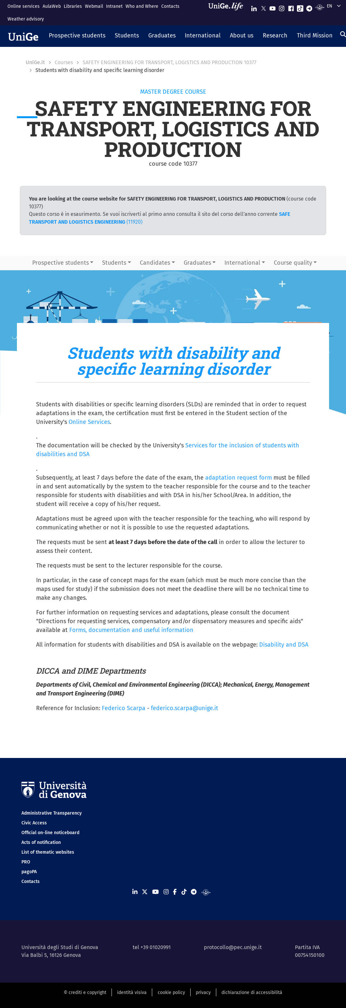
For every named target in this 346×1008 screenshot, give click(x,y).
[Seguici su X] (263, 7)
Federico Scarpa (123, 708)
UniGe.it (35, 62)
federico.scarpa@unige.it (184, 708)
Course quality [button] (293, 262)
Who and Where (142, 6)
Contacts (170, 6)
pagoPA (29, 872)
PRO (25, 862)
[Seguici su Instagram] (281, 7)
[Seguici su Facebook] (291, 7)
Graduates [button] (197, 262)
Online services (23, 6)
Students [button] (114, 262)
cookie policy (171, 992)
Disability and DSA (283, 644)
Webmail (94, 6)
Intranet (114, 6)
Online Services (89, 422)
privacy (203, 992)
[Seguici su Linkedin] (254, 7)
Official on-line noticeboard (50, 832)
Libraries (73, 6)
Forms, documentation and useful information (131, 630)
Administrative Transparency (51, 813)
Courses (64, 62)
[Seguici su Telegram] (309, 7)
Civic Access (34, 823)
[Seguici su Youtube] (272, 7)
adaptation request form (238, 477)
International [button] (242, 262)
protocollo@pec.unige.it (233, 947)
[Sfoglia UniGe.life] (227, 12)
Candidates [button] (155, 262)
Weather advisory (25, 19)
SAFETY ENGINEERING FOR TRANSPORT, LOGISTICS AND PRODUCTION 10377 (169, 62)
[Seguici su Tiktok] (300, 7)
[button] (77, 36)
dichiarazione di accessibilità (251, 992)
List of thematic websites (47, 852)
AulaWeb (52, 6)
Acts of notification (41, 842)
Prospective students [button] (60, 262)
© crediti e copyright (85, 992)
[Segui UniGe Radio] (320, 7)
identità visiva (132, 992)
